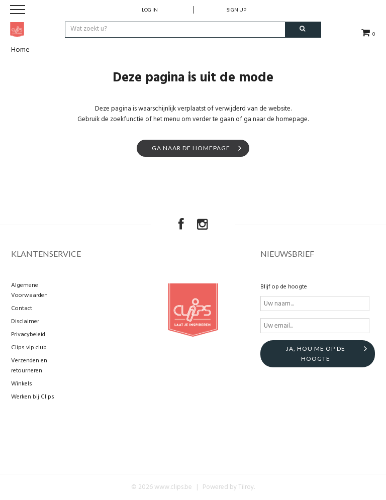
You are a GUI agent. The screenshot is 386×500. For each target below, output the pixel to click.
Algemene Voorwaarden (29, 290)
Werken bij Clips (32, 397)
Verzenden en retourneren (29, 366)
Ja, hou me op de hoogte (315, 353)
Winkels (21, 384)
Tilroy (246, 487)
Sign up (236, 10)
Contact (21, 309)
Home (20, 50)
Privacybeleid (28, 335)
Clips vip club (29, 348)
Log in (150, 10)
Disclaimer (25, 322)
